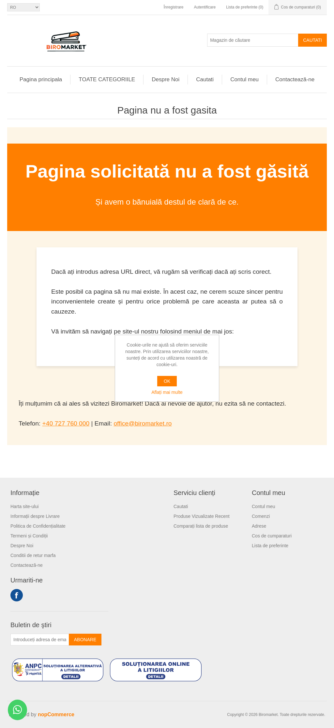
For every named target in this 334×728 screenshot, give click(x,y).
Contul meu (244, 79)
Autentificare (205, 7)
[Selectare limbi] (23, 7)
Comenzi (261, 516)
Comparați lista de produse (201, 526)
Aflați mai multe (167, 392)
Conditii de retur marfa (33, 555)
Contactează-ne (294, 79)
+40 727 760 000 (66, 423)
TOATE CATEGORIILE (107, 79)
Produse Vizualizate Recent (202, 516)
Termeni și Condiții (29, 535)
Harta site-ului (24, 506)
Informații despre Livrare (35, 516)
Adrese (259, 526)
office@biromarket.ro (143, 423)
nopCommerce (56, 714)
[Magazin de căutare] (252, 40)
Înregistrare (174, 7)
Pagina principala (41, 79)
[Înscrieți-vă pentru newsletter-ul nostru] (39, 639)
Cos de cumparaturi (272, 535)
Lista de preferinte (270, 545)
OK (167, 381)
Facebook (16, 595)
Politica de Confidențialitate (38, 526)
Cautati (312, 40)
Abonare (85, 639)
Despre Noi (165, 79)
